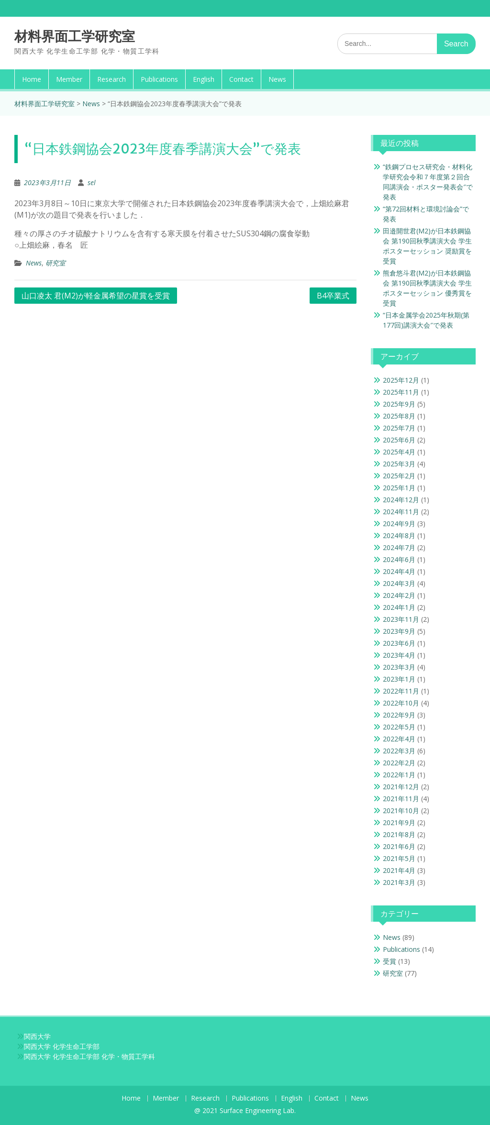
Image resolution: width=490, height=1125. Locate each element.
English (203, 79)
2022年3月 (399, 750)
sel (92, 182)
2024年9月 (399, 523)
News (277, 79)
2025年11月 (401, 392)
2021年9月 (399, 822)
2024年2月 (399, 595)
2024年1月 (399, 607)
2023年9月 (399, 631)
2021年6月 (399, 846)
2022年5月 (399, 726)
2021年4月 (399, 870)
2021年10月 (401, 810)
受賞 (389, 961)
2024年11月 (401, 511)
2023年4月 (399, 655)
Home (31, 79)
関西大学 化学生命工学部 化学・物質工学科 (89, 1056)
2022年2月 (399, 762)
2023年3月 (399, 667)
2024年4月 (399, 571)
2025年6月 (399, 439)
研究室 (55, 262)
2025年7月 (399, 427)
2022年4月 (399, 738)
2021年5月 (399, 858)
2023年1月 (399, 679)
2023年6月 (399, 643)
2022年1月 (399, 774)
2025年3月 (399, 463)
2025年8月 (399, 415)
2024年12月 (401, 499)
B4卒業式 (333, 295)
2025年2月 (399, 475)
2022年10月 (401, 702)
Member (69, 79)
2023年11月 (401, 619)
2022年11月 (401, 690)
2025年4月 (399, 451)
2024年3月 (399, 583)
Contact (241, 79)
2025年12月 (401, 380)
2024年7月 (399, 547)
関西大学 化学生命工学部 (62, 1046)
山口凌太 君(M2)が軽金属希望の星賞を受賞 (96, 295)
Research (111, 79)
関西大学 (37, 1036)
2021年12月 (401, 786)
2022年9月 (399, 714)
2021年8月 (399, 834)
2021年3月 (399, 882)
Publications (159, 79)
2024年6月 (399, 559)
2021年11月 (401, 798)
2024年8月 (399, 535)
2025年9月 (399, 403)
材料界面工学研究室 (74, 36)
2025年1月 (399, 487)
